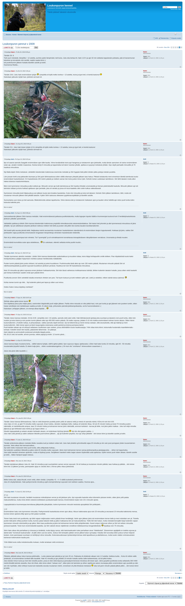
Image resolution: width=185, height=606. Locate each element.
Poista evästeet (151, 596)
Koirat (14, 34)
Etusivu (8, 34)
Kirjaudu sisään (176, 38)
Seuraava (178, 573)
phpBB (84, 600)
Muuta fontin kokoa (179, 34)
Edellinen (7, 573)
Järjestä (97, 573)
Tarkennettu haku (175, 9)
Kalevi (13, 52)
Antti (12, 159)
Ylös (180, 67)
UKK (156, 38)
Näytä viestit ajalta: (76, 573)
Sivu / (166, 47)
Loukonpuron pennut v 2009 (19, 43)
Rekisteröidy (165, 38)
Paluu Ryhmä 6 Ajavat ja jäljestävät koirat (17, 583)
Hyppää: (141, 583)
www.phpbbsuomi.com (98, 601)
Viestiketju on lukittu (8, 47)
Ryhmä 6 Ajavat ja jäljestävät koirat (29, 34)
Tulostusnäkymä (175, 34)
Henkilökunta (141, 596)
